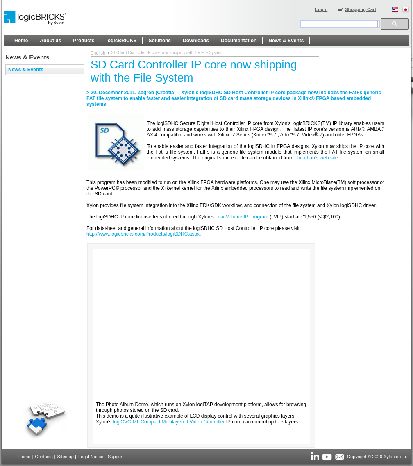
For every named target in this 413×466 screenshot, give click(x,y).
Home (24, 456)
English (98, 52)
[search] (340, 24)
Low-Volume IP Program (241, 217)
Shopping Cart (360, 9)
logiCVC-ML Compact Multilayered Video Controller (169, 422)
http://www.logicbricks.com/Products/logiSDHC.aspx (143, 234)
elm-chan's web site (316, 158)
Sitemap (65, 456)
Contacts (43, 456)
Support (116, 456)
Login (321, 9)
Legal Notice (90, 456)
